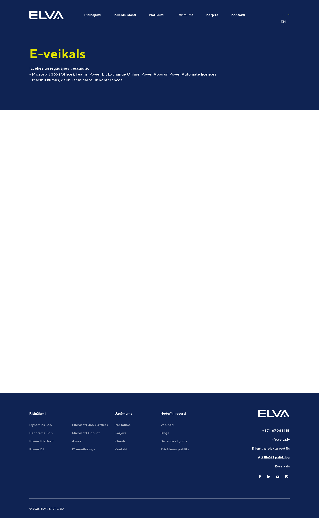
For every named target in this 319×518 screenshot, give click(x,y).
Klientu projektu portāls (271, 449)
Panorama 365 (41, 433)
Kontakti (121, 449)
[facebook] (260, 477)
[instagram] (287, 477)
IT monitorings (83, 449)
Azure (77, 441)
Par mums (122, 425)
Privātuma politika (175, 449)
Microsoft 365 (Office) (90, 425)
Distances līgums (174, 441)
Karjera (121, 433)
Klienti (120, 441)
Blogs (165, 433)
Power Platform (41, 441)
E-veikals (282, 466)
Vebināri (167, 425)
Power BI (36, 449)
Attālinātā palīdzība (274, 457)
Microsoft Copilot (86, 433)
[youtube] (278, 477)
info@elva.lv (280, 440)
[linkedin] (269, 477)
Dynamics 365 (40, 425)
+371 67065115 (276, 431)
